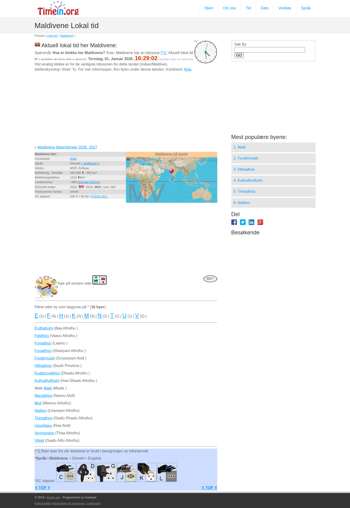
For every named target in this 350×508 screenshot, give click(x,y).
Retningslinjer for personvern (68, 503)
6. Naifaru (242, 203)
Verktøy (284, 8)
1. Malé (240, 147)
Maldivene (66, 35)
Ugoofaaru (43, 426)
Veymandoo (45, 433)
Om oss (229, 8)
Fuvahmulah (45, 358)
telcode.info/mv (89, 182)
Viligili (39, 441)
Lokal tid (52, 35)
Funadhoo (43, 351)
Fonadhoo (43, 343)
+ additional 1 (90, 163)
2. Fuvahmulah (246, 158)
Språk (306, 8)
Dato (265, 8)
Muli (38, 403)
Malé (73, 158)
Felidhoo (42, 336)
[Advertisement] (126, 110)
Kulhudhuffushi (47, 381)
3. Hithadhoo (244, 169)
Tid (248, 8)
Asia (187, 69)
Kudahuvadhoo (47, 373)
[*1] (163, 53)
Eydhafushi (44, 328)
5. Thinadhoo (244, 191)
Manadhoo (43, 396)
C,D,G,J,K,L (100, 196)
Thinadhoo (43, 418)
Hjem (209, 8)
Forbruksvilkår (43, 503)
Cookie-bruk (93, 503)
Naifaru (41, 411)
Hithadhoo (43, 366)
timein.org (53, 497)
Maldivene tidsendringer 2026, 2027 (67, 147)
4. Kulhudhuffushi (248, 180)
